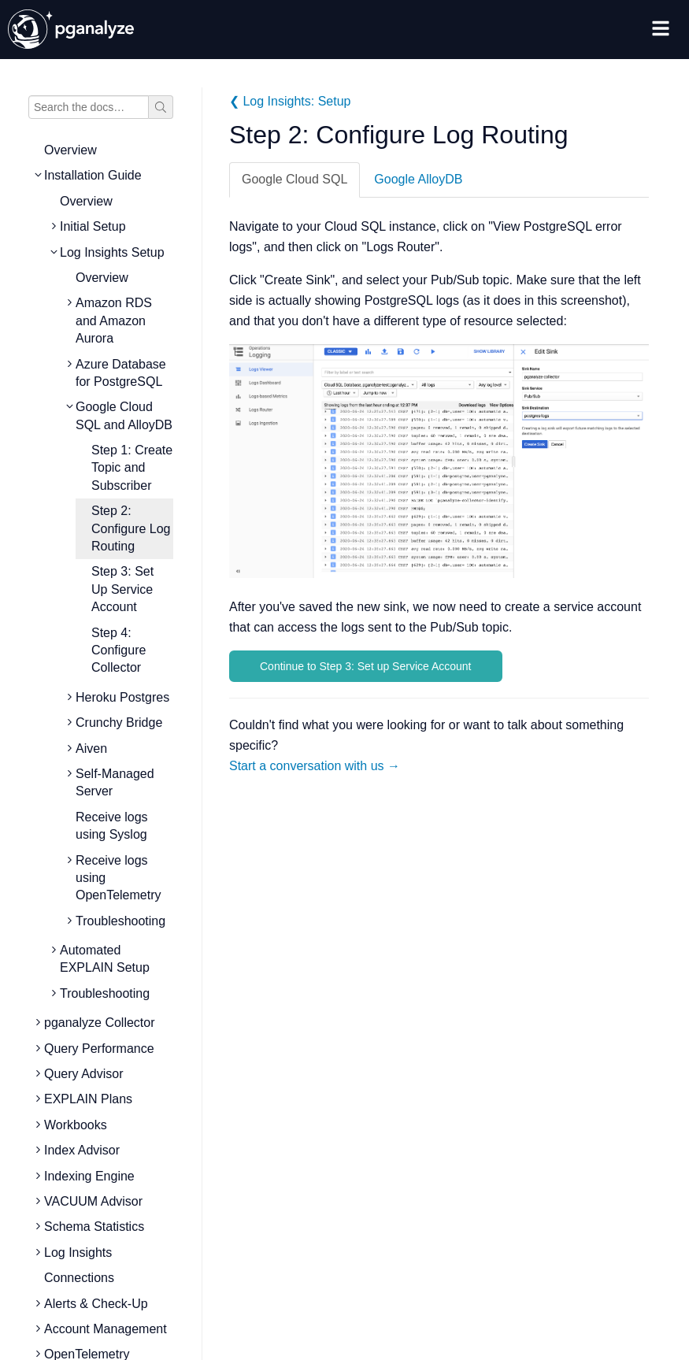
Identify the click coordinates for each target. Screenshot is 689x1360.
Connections (79, 1277)
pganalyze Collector (99, 1022)
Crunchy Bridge (119, 722)
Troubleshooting (120, 921)
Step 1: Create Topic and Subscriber (131, 467)
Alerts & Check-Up (96, 1303)
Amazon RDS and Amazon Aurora (114, 320)
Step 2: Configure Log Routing (131, 528)
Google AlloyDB (418, 179)
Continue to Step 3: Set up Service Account (366, 666)
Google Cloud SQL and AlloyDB (124, 415)
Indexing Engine (89, 1176)
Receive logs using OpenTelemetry (118, 878)
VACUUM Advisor (93, 1201)
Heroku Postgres (122, 697)
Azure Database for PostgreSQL (121, 373)
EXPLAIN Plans (88, 1099)
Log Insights (78, 1252)
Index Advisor (82, 1150)
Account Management (105, 1329)
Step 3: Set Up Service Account (122, 589)
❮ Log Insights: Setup (289, 101)
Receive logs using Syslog (112, 825)
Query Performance (99, 1048)
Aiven (91, 748)
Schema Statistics (94, 1226)
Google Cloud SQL (294, 179)
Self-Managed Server (115, 782)
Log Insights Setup (112, 252)
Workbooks (75, 1125)
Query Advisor (83, 1073)
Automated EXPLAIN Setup (105, 958)
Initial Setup (93, 226)
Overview (70, 150)
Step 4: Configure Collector (118, 650)
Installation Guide (93, 175)
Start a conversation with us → (314, 766)
